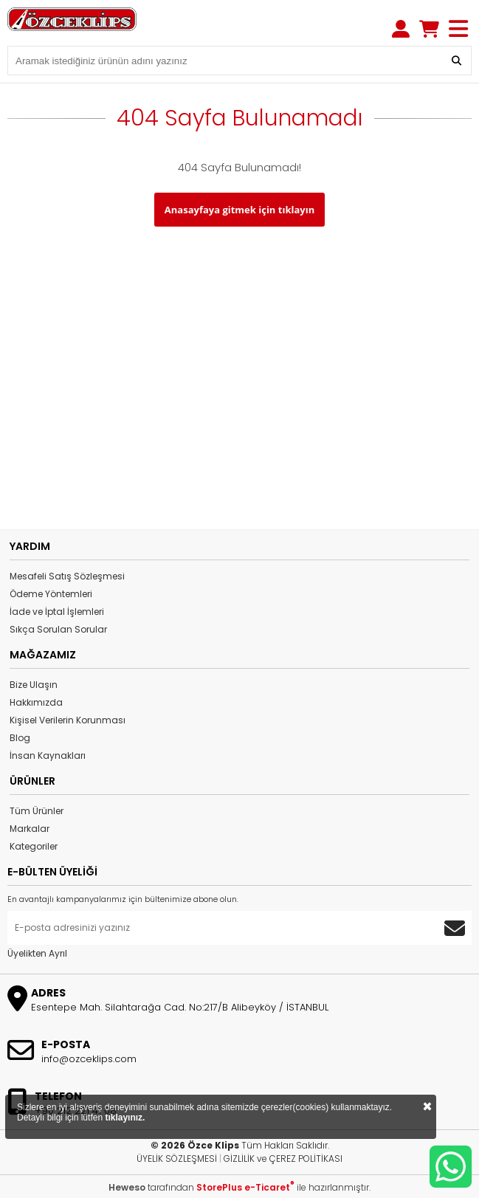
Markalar (29, 828)
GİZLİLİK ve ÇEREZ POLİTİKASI (283, 1158)
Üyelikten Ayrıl (37, 953)
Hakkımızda (36, 702)
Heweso (126, 1187)
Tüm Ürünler (36, 811)
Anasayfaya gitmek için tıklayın (239, 209)
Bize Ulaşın (34, 684)
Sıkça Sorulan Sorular (58, 629)
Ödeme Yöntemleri (51, 594)
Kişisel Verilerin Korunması (67, 720)
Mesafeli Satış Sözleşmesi (67, 576)
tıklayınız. (125, 1117)
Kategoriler (34, 846)
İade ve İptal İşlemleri (57, 611)
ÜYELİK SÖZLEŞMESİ (177, 1158)
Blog (20, 737)
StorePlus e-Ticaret (245, 1187)
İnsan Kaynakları (48, 755)
